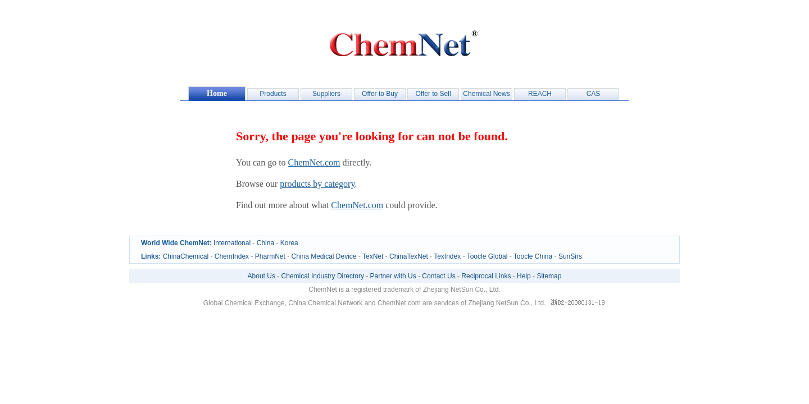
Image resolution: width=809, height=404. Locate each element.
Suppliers (326, 94)
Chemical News (486, 94)
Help (524, 276)
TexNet (372, 256)
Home (217, 93)
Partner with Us (393, 276)
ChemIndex (232, 256)
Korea (289, 243)
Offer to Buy (380, 94)
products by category (317, 184)
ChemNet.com (314, 162)
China (265, 243)
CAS (594, 94)
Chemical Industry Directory (322, 276)
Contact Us (438, 276)
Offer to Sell (433, 94)
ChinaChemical (185, 256)
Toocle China (532, 256)
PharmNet (270, 256)
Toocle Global (487, 256)
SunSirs (570, 256)
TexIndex (447, 256)
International (232, 243)
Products (273, 94)
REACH (540, 94)
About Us (261, 276)
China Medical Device (323, 256)
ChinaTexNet (408, 256)
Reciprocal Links (486, 276)
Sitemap (549, 276)
